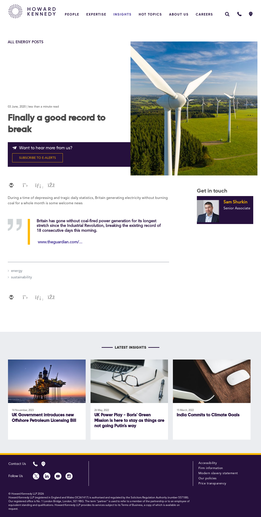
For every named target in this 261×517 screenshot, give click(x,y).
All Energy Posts (26, 42)
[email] (11, 186)
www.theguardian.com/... (60, 242)
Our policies (207, 478)
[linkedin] (37, 186)
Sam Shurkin (235, 202)
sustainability (21, 277)
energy (16, 271)
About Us (179, 14)
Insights (122, 14)
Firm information (210, 468)
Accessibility (207, 463)
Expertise (96, 14)
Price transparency (212, 483)
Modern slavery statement (218, 473)
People (72, 14)
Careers (204, 14)
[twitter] (24, 186)
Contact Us (17, 464)
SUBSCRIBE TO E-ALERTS (37, 157)
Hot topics (150, 14)
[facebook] (51, 186)
